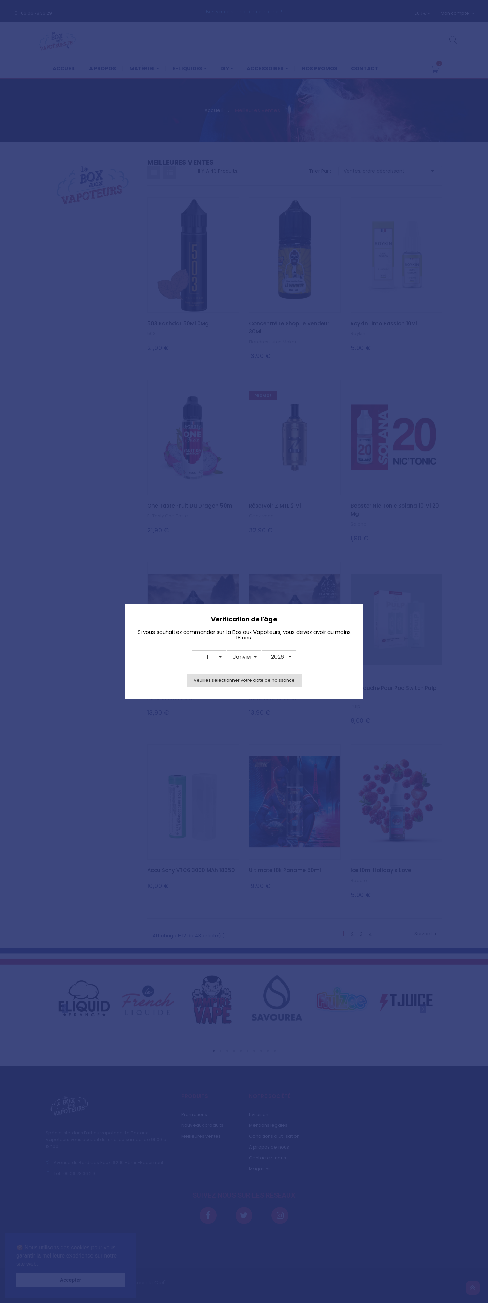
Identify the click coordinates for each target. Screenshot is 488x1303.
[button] (209, 656)
